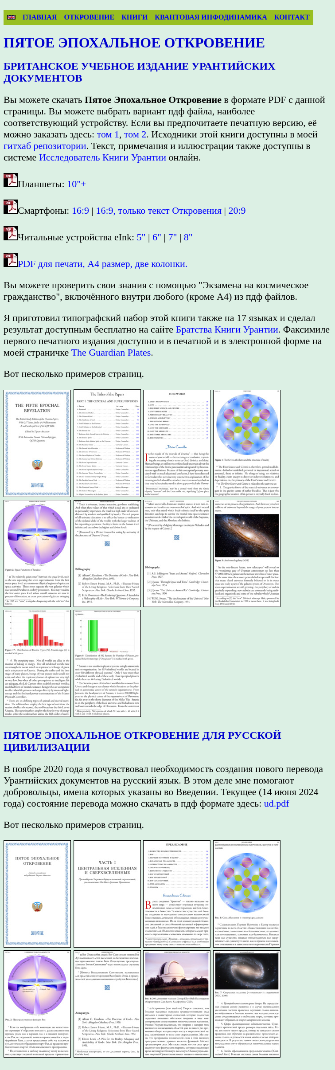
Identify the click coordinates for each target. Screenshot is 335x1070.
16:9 (80, 210)
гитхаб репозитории (45, 145)
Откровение (89, 17)
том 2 (135, 134)
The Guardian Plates (111, 352)
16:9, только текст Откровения (159, 210)
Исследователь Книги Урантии (102, 157)
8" (188, 237)
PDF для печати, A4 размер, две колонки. (102, 263)
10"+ (76, 183)
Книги (134, 17)
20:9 (236, 210)
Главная (40, 17)
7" (172, 237)
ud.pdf (276, 803)
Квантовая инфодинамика (211, 17)
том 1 (108, 134)
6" (156, 237)
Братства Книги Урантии (227, 329)
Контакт (292, 17)
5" (141, 237)
